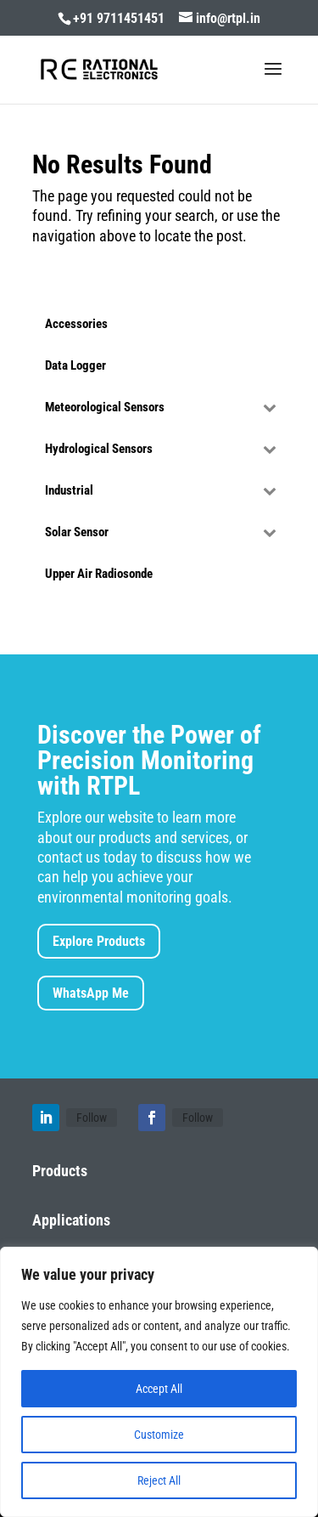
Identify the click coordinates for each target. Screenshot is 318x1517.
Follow (91, 1117)
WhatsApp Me (91, 993)
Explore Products (99, 941)
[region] (159, 1382)
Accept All (159, 1388)
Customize (159, 1434)
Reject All (159, 1480)
